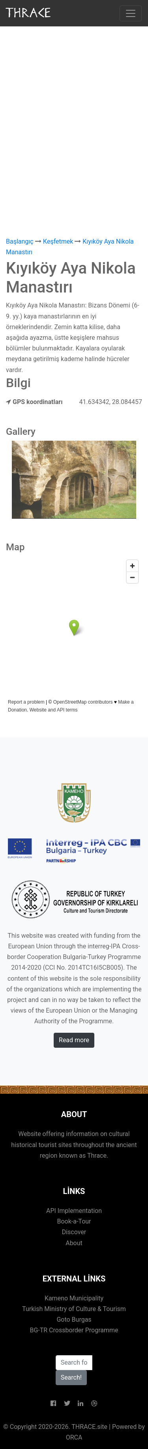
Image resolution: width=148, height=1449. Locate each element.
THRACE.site (89, 1426)
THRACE (29, 13)
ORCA (74, 1437)
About (74, 1243)
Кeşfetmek (58, 241)
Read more (74, 1040)
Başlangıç (20, 241)
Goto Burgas (73, 1319)
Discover (74, 1232)
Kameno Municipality (74, 1298)
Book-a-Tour (74, 1221)
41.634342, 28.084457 (110, 402)
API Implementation (74, 1210)
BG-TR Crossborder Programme (74, 1330)
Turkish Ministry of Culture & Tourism (74, 1309)
